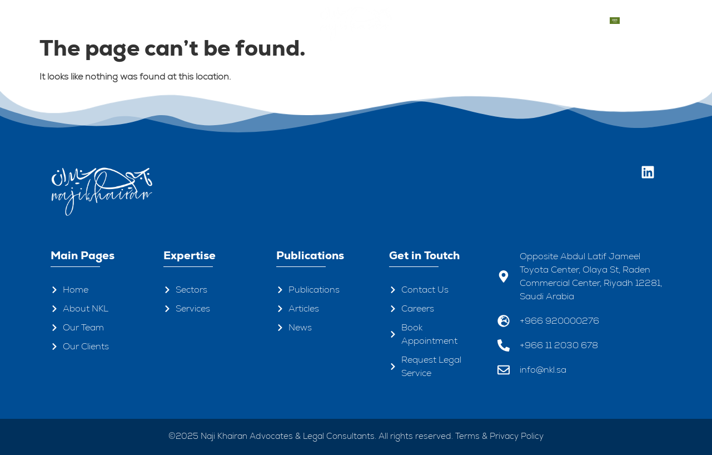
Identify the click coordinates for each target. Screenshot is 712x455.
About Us (131, 20)
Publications (444, 20)
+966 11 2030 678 (559, 345)
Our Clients (512, 20)
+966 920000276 (559, 321)
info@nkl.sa (543, 369)
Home (78, 20)
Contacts (572, 20)
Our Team (190, 20)
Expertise (250, 20)
